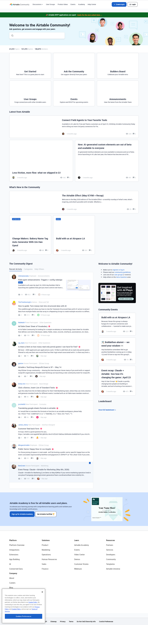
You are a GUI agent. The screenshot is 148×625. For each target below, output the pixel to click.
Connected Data (16, 569)
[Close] (42, 606)
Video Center (79, 554)
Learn (76, 540)
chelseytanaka (23, 276)
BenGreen (21, 466)
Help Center (92, 4)
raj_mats (21, 343)
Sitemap (53, 621)
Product (45, 545)
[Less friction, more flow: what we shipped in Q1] (41, 161)
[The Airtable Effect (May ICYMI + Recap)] (74, 202)
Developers (110, 554)
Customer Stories (81, 564)
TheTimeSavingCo (24, 302)
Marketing (46, 550)
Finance (45, 569)
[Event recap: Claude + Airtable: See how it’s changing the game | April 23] (117, 381)
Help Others (39, 269)
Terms (71, 621)
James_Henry (23, 425)
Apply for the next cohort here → (89, 15)
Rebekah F (22, 322)
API (45, 621)
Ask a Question (121, 277)
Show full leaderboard (107, 410)
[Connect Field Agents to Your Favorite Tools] (74, 126)
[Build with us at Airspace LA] (74, 234)
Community (111, 559)
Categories (28, 269)
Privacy (62, 621)
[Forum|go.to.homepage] (19, 4)
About (11, 578)
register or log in (118, 270)
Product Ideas (63, 4)
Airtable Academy (81, 545)
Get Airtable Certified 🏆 (46, 514)
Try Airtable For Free (17, 602)
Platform (13, 540)
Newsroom (13, 597)
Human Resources (49, 559)
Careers (12, 583)
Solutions (46, 540)
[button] (119, 4)
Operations (46, 554)
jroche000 (21, 404)
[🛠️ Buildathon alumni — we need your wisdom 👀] (117, 350)
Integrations (14, 550)
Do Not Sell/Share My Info (86, 621)
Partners (109, 545)
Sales (44, 564)
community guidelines (123, 272)
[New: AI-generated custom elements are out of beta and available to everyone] (107, 161)
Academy (81, 4)
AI (10, 564)
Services (109, 550)
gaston (20, 363)
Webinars (78, 569)
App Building (14, 559)
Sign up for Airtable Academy (22, 514)
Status (12, 592)
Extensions (13, 554)
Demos (77, 559)
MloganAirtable (23, 445)
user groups (118, 275)
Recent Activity (15, 269)
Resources (110, 540)
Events (73, 4)
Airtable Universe (113, 569)
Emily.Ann (21, 384)
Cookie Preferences (106, 621)
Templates (110, 564)
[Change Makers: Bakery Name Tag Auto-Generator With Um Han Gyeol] (30, 234)
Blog (11, 587)
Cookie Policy (32, 617)
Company (13, 573)
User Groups (50, 4)
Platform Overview (16, 545)
